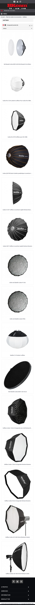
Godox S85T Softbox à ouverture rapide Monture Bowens (17, 246)
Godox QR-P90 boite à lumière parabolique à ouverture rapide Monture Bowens (18, 173)
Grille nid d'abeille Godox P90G (17, 319)
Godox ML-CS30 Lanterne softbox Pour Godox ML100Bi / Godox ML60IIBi (18, 100)
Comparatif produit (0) (12, 25)
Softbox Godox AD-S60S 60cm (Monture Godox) (17, 537)
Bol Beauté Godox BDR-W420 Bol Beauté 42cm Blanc (17, 64)
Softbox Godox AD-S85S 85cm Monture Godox (17, 573)
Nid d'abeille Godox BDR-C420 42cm (17, 391)
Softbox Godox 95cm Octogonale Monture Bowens (17, 500)
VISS (19, 603)
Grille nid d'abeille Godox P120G (17, 282)
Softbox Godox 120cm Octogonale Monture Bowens (17, 464)
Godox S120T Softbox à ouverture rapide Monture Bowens (18, 209)
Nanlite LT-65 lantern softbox (17, 355)
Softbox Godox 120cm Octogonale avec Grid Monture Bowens (18, 428)
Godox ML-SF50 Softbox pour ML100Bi (17, 137)
